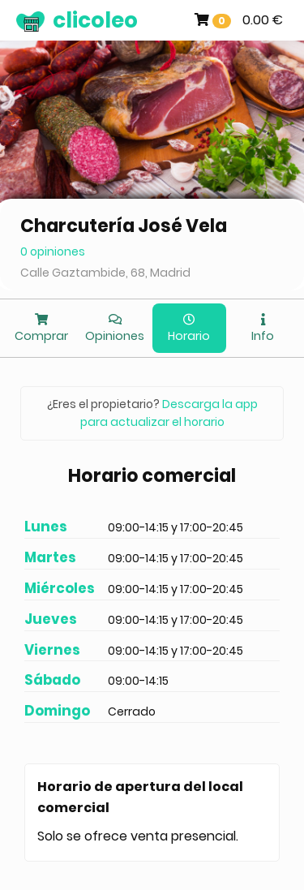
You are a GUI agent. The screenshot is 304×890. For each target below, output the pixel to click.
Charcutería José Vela (123, 226)
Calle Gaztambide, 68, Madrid (105, 272)
